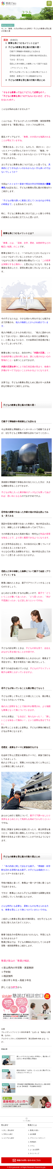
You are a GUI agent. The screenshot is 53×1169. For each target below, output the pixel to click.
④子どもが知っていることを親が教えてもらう (28, 72)
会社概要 (33, 1134)
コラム (32, 1146)
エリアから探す (8, 1138)
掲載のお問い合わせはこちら (26, 1160)
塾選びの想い (34, 1130)
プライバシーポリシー (37, 1138)
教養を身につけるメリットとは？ (22, 43)
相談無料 (26, 1102)
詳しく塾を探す (8, 1130)
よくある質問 (34, 1149)
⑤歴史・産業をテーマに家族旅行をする (26, 76)
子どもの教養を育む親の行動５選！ (23, 47)
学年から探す (8, 1134)
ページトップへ (26, 1119)
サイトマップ (34, 1153)
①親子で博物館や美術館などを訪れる (25, 51)
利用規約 (33, 1142)
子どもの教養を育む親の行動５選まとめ (25, 80)
